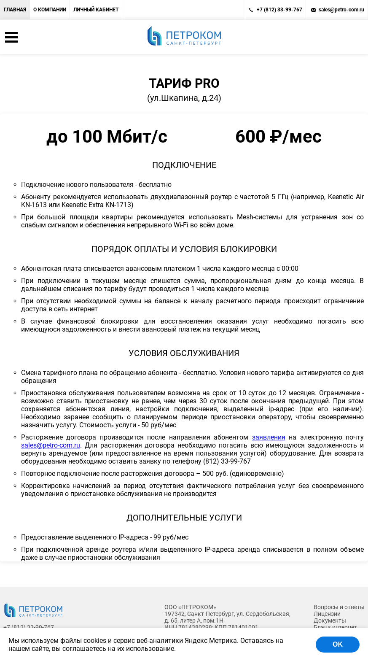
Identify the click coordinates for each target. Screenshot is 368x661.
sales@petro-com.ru (341, 10)
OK (338, 644)
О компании (49, 10)
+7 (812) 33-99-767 (279, 10)
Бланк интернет (335, 627)
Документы (330, 620)
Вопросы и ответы (339, 607)
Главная (15, 10)
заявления (268, 437)
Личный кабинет (95, 10)
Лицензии (327, 613)
